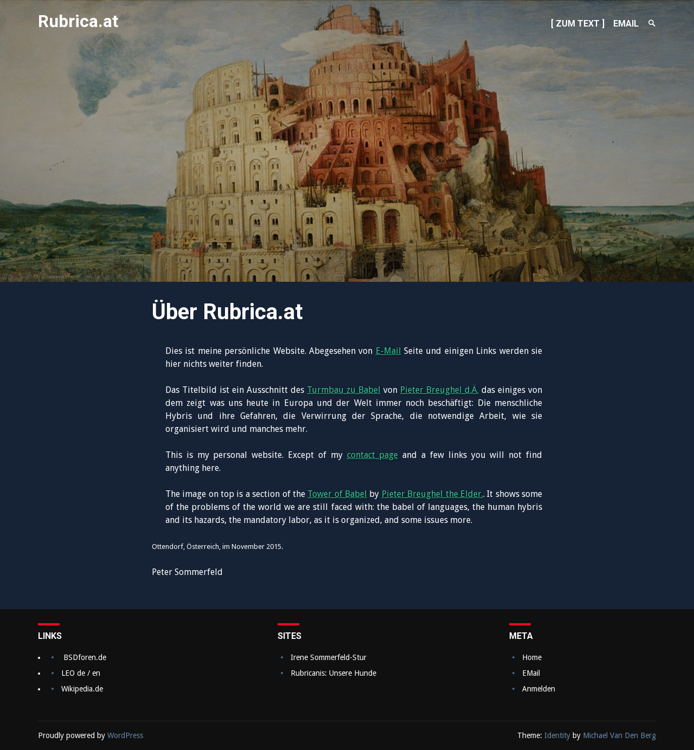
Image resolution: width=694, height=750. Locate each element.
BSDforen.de (84, 657)
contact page (373, 455)
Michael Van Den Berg (619, 735)
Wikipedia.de (82, 688)
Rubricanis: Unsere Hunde (333, 673)
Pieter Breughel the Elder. (432, 494)
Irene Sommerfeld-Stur (329, 657)
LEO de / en (80, 673)
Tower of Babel (337, 494)
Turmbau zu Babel (344, 390)
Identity (557, 735)
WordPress (125, 735)
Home (532, 657)
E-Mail (388, 351)
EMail (531, 673)
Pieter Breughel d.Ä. (439, 390)
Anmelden (538, 688)
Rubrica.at (78, 21)
